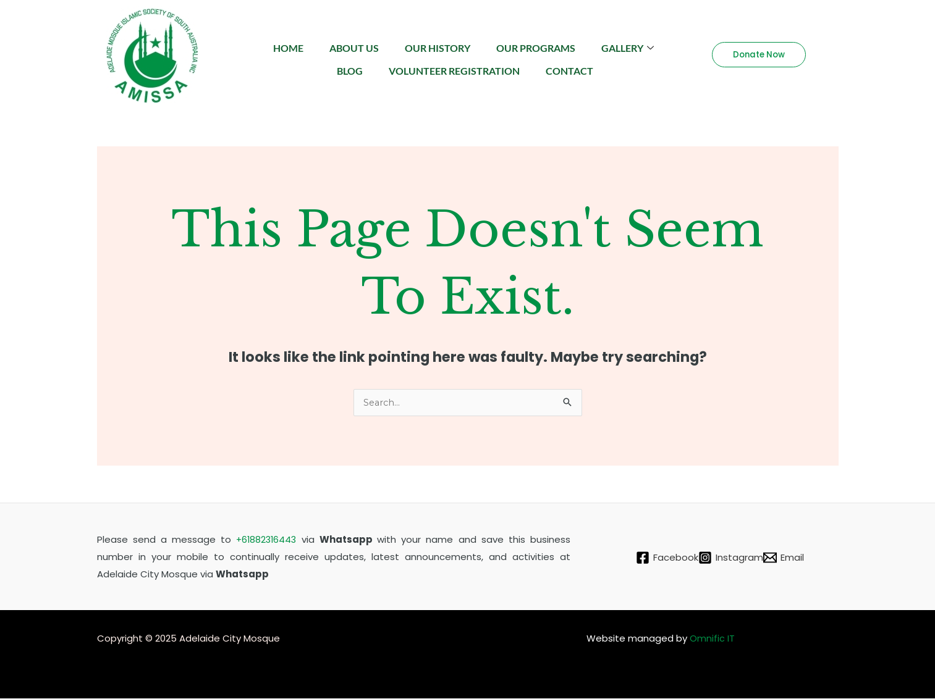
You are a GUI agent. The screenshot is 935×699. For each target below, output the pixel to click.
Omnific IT (712, 638)
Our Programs (584, 45)
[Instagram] (730, 558)
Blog (388, 64)
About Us (392, 45)
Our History (481, 45)
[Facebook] (659, 558)
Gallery (316, 64)
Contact (617, 64)
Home (322, 45)
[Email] (791, 558)
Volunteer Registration (497, 64)
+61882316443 (266, 540)
